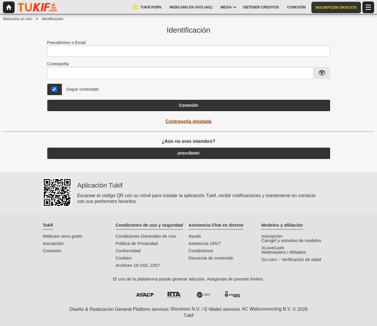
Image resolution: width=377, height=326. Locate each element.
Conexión (188, 105)
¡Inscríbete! (188, 153)
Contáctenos (201, 250)
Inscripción (53, 243)
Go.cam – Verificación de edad (291, 259)
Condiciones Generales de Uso (146, 236)
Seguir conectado (82, 89)
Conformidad (128, 250)
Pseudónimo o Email (188, 48)
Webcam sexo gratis (63, 236)
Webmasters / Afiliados (284, 252)
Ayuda (195, 236)
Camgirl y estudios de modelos (291, 240)
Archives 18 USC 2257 (138, 265)
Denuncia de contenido (211, 257)
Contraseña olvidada (188, 121)
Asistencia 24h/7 (205, 243)
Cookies (123, 257)
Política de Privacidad (137, 243)
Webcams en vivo (17, 19)
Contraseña (58, 64)
